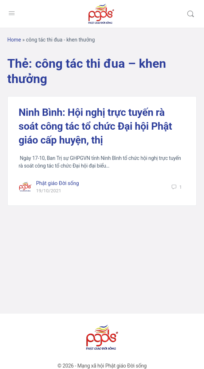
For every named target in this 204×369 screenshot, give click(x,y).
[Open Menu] (11, 13)
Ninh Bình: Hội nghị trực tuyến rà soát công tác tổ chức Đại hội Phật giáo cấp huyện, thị (95, 126)
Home (14, 40)
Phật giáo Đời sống (57, 183)
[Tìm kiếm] (190, 14)
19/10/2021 (48, 190)
